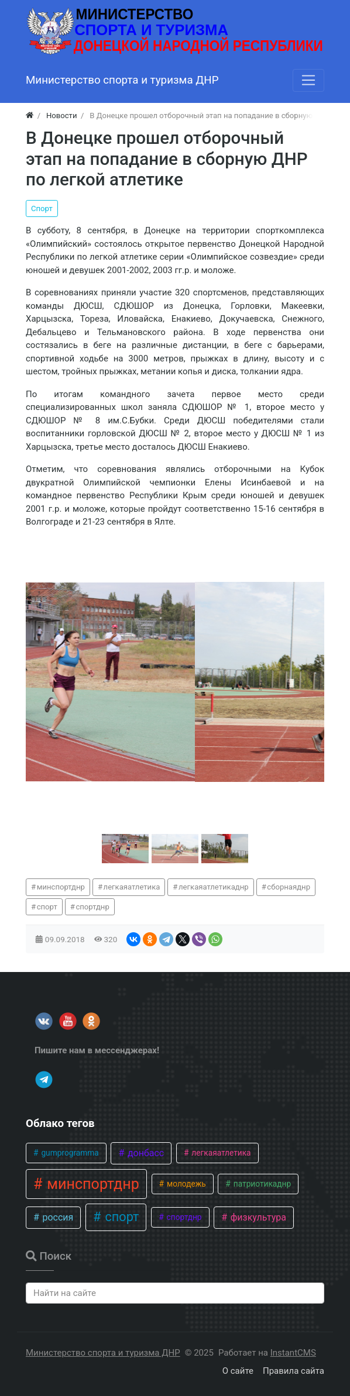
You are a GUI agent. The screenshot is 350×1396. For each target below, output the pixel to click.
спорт (47, 906)
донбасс (144, 1153)
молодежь (185, 1183)
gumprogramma (69, 1152)
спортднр (92, 906)
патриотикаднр (261, 1183)
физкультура (257, 1217)
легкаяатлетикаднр (214, 887)
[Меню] (308, 80)
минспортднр (61, 887)
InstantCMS (293, 1352)
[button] (125, 848)
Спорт (42, 208)
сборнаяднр (288, 887)
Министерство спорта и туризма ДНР (103, 1352)
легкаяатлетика (132, 887)
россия (56, 1217)
